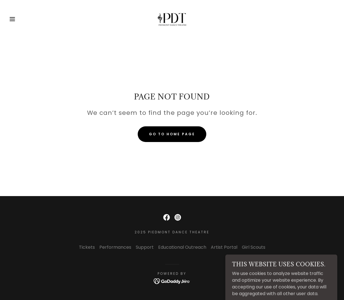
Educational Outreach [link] (182, 247)
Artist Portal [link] (224, 247)
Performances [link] (115, 247)
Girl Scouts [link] (253, 247)
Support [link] (145, 247)
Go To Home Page (172, 134)
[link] (172, 18)
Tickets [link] (87, 247)
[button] (17, 19)
